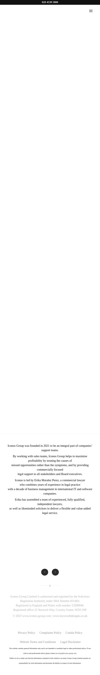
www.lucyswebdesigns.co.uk (70, 615)
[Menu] (91, 11)
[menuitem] (26, 632)
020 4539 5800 (50, 2)
